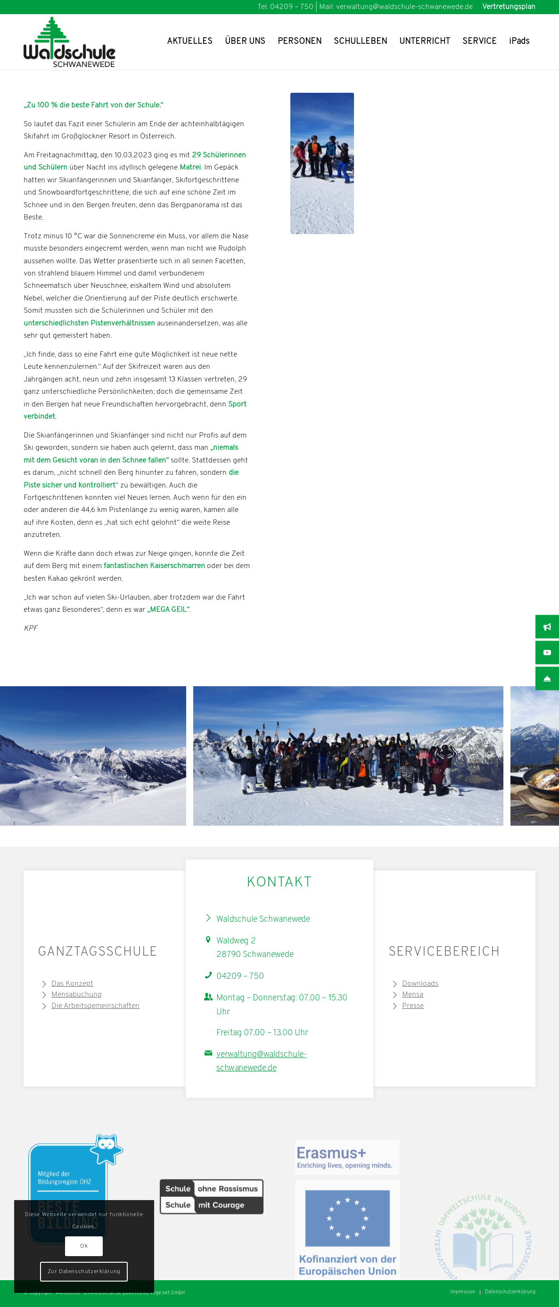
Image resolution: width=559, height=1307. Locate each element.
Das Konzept (72, 984)
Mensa (412, 995)
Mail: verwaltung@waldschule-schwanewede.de (396, 7)
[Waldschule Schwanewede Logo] (84, 42)
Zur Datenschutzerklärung (84, 1272)
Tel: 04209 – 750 (285, 7)
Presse (413, 1006)
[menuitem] (506, 7)
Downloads (420, 984)
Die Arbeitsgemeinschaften (95, 1006)
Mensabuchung (76, 995)
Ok (84, 1246)
